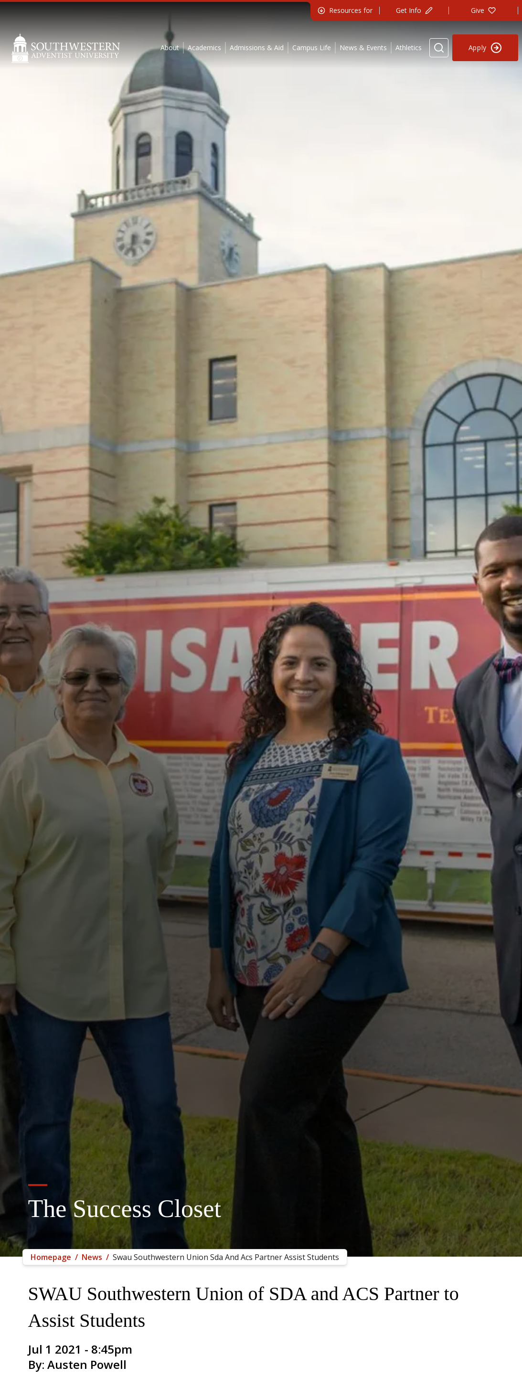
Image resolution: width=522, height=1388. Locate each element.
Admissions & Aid (257, 47)
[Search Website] (438, 47)
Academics (204, 47)
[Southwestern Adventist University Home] (65, 47)
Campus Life (311, 47)
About (169, 47)
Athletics (408, 47)
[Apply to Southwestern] (485, 47)
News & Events (363, 47)
